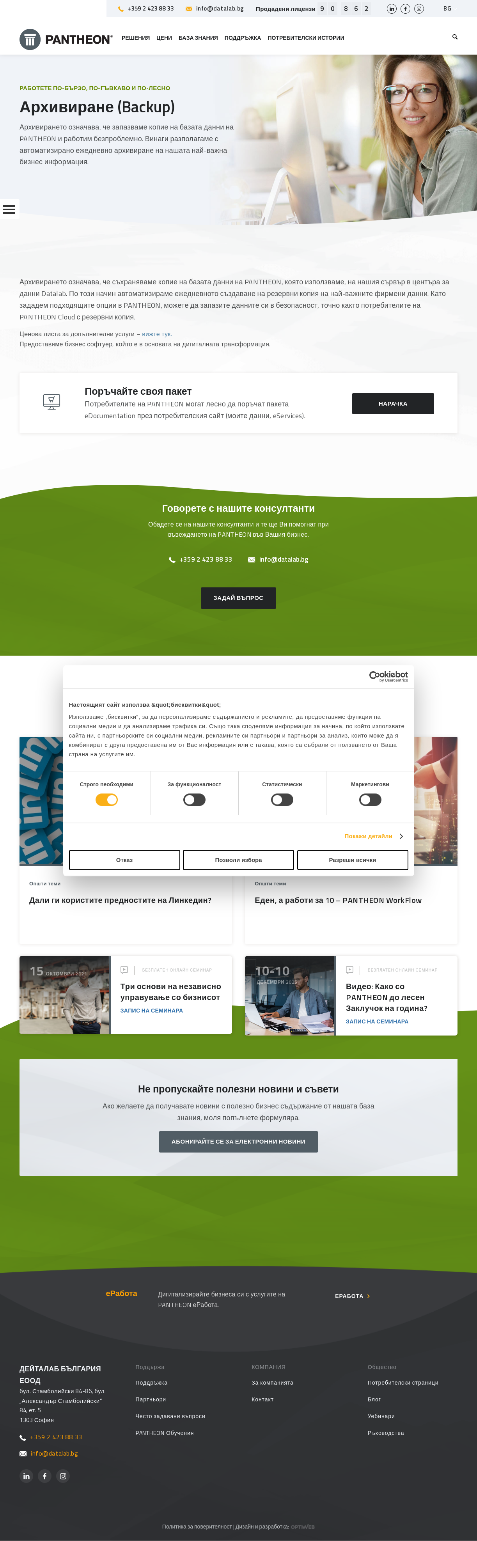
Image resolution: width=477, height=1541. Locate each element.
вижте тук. (157, 334)
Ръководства (386, 1433)
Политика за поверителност (197, 1526)
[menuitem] (453, 37)
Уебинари (381, 1416)
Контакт (263, 1399)
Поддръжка (152, 1382)
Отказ (124, 860)
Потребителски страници (403, 1382)
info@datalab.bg (215, 8)
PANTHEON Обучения (165, 1433)
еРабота (349, 1296)
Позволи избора (238, 860)
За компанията (273, 1382)
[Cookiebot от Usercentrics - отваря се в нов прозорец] (374, 677)
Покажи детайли (369, 836)
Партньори (151, 1399)
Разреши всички (352, 860)
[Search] (453, 37)
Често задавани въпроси (171, 1416)
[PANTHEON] (66, 37)
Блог (374, 1399)
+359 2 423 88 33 (146, 8)
